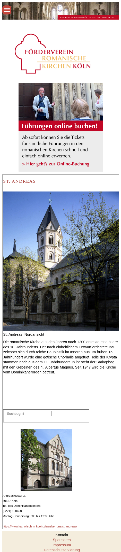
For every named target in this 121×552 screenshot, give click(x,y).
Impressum (62, 545)
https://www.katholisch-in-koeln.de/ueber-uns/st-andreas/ (40, 526)
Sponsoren (62, 540)
